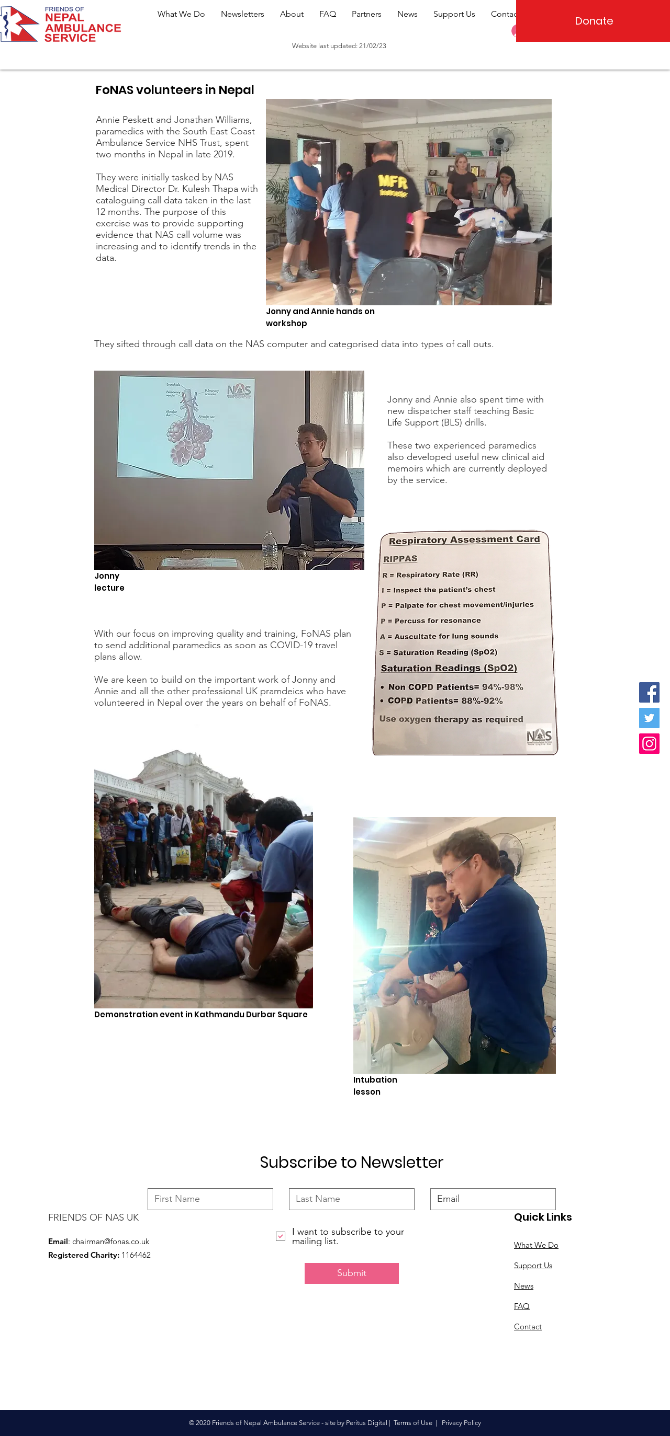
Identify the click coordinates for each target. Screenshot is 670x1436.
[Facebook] (649, 692)
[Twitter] (649, 718)
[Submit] (352, 1273)
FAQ (522, 1306)
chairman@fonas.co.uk (110, 1241)
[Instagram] (649, 743)
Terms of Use (413, 1423)
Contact (528, 1326)
